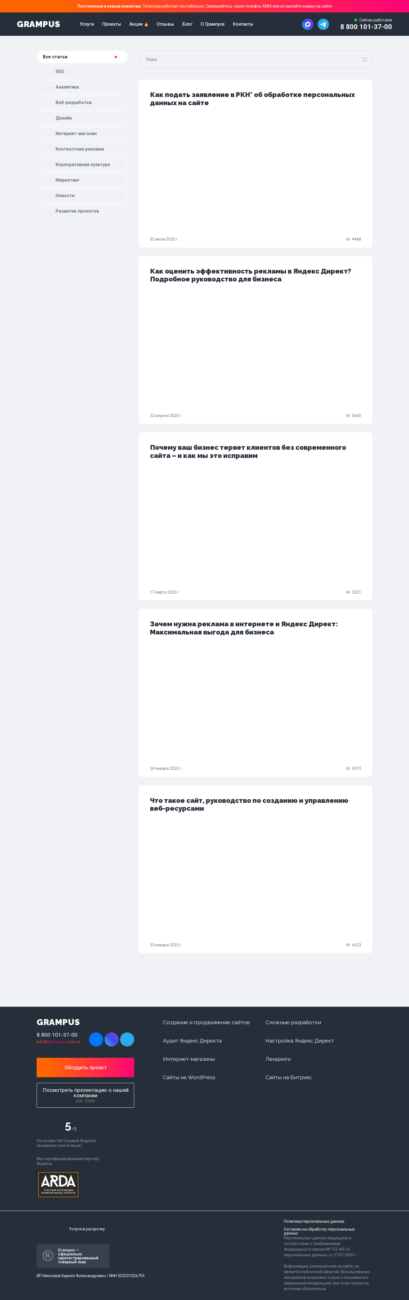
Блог (187, 24)
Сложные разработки (293, 1022)
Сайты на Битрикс (289, 1077)
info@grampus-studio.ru (58, 1042)
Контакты (243, 24)
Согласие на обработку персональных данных (319, 1231)
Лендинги (278, 1059)
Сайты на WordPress (189, 1077)
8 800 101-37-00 (366, 27)
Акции (136, 24)
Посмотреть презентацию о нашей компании (86, 1095)
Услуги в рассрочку (87, 1229)
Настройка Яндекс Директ (300, 1040)
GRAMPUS (38, 24)
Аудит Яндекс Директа (192, 1040)
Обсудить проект (86, 1067)
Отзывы (165, 24)
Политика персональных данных (314, 1221)
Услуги (87, 24)
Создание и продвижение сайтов (206, 1022)
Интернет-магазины (189, 1059)
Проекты (111, 24)
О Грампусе (213, 24)
